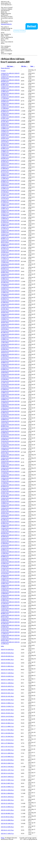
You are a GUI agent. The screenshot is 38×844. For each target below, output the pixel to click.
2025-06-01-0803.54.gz (7, 800)
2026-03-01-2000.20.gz (7, 689)
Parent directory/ (5, 68)
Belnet (2, 837)
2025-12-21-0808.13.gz (7, 726)
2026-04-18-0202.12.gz (7, 663)
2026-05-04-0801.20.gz (7, 659)
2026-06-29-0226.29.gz (7, 653)
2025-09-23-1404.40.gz (7, 766)
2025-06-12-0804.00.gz (7, 793)
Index (2, 646)
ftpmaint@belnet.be (6, 24)
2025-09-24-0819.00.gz (7, 760)
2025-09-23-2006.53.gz (7, 763)
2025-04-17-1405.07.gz (7, 833)
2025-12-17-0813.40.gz (7, 730)
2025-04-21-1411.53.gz (7, 830)
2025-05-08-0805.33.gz (7, 813)
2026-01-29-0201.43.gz (7, 713)
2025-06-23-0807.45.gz (7, 783)
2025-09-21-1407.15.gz (7, 770)
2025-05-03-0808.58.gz (7, 820)
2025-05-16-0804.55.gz (7, 806)
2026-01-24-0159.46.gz (7, 716)
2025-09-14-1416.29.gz (7, 773)
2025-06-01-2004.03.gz (7, 796)
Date (32, 66)
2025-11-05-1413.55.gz (7, 746)
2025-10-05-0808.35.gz (7, 756)
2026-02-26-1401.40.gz (7, 696)
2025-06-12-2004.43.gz (7, 790)
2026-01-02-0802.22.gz (7, 723)
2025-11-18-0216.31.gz (7, 740)
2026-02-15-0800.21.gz (7, 703)
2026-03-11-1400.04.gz (7, 683)
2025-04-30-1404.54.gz (7, 823)
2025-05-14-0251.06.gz (7, 810)
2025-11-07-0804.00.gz (7, 743)
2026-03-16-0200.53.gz (7, 676)
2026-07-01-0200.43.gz (7, 649)
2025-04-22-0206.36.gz (7, 827)
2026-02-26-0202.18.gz (7, 699)
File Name (10, 66)
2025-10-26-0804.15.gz (7, 750)
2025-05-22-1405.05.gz (7, 803)
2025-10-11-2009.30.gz (7, 753)
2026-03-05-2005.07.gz (7, 686)
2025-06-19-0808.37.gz (7, 786)
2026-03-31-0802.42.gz (7, 666)
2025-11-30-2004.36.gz (7, 736)
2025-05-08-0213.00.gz (7, 816)
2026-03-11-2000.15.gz (7, 679)
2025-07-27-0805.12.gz (7, 780)
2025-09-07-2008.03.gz (7, 776)
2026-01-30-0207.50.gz (7, 709)
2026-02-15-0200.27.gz (7, 706)
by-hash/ (3, 70)
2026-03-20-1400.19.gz (7, 669)
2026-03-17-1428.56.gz (7, 673)
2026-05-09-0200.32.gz (7, 656)
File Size (23, 66)
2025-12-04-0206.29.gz (7, 733)
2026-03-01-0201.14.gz (7, 693)
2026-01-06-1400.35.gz (7, 719)
